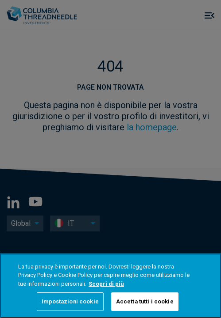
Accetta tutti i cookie (145, 301)
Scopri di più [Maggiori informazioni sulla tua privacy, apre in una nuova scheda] (106, 283)
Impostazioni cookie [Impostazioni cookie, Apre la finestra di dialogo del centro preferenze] (70, 301)
